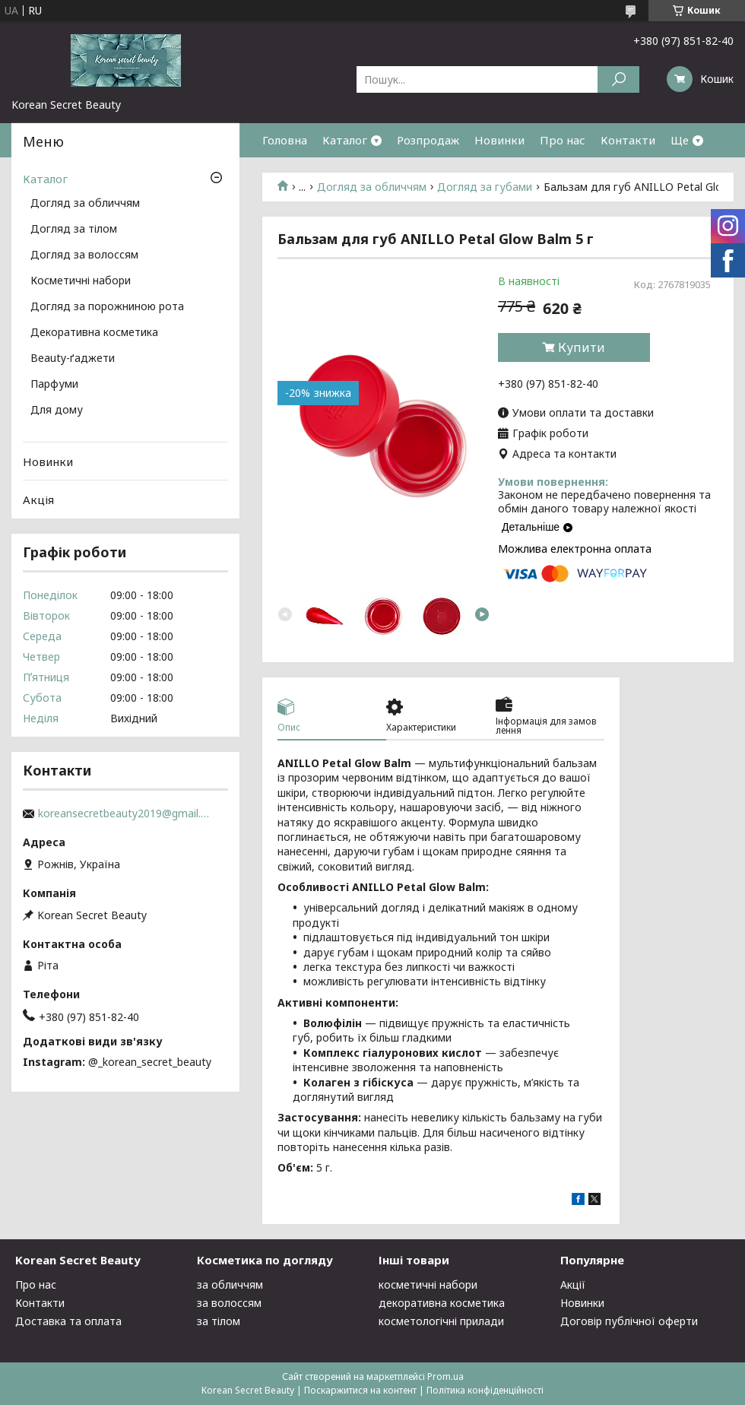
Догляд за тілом (73, 230)
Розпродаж (428, 139)
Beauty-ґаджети (72, 359)
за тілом (218, 1321)
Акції (572, 1284)
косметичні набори (428, 1284)
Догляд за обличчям (371, 187)
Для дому (56, 410)
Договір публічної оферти (629, 1321)
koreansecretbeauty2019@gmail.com (125, 813)
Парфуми (54, 385)
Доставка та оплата (68, 1321)
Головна (284, 139)
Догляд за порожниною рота (107, 307)
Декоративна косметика (94, 333)
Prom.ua (445, 1376)
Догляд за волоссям (84, 255)
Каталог (344, 139)
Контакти (628, 139)
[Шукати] (618, 79)
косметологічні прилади (441, 1321)
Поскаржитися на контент (360, 1390)
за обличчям (230, 1284)
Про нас (562, 139)
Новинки (499, 139)
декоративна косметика (442, 1303)
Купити (581, 347)
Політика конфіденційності (485, 1390)
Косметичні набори (80, 281)
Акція (38, 499)
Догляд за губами (484, 187)
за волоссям (229, 1303)
